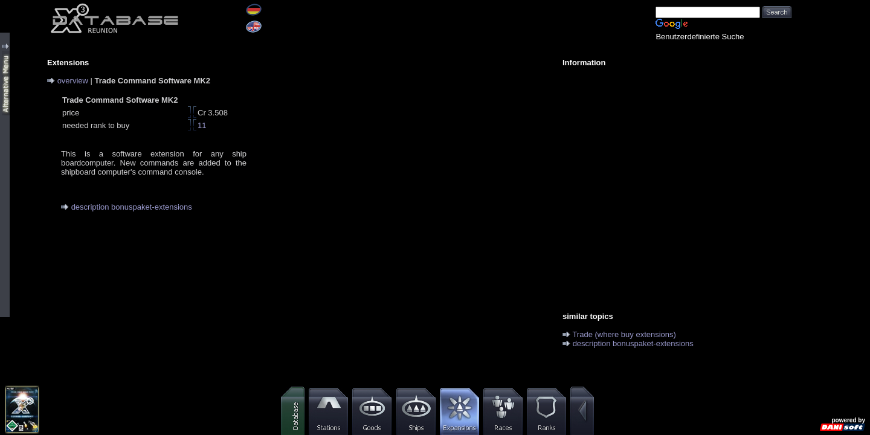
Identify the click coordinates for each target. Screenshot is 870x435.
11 (202, 125)
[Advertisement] (670, 160)
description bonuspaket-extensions (131, 206)
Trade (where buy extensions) (624, 334)
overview (72, 80)
